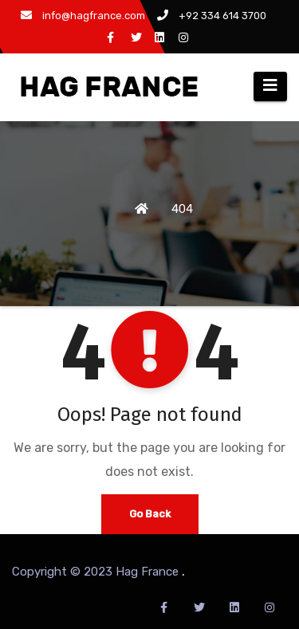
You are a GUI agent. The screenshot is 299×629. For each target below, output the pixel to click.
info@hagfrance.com (83, 16)
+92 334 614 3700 (211, 16)
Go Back (150, 514)
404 (182, 209)
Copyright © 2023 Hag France (97, 571)
